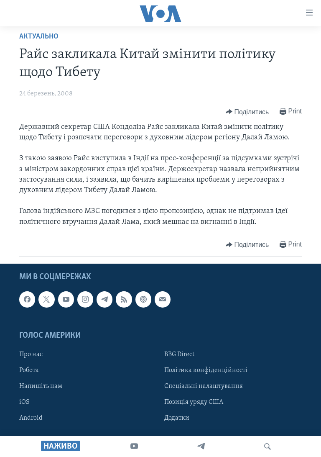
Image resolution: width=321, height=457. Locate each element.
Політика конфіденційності (205, 370)
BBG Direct (179, 354)
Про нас (31, 354)
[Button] (247, 111)
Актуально (39, 37)
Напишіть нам (40, 386)
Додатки (176, 418)
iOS (24, 402)
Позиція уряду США (193, 402)
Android (31, 418)
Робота (29, 370)
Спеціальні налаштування (203, 386)
